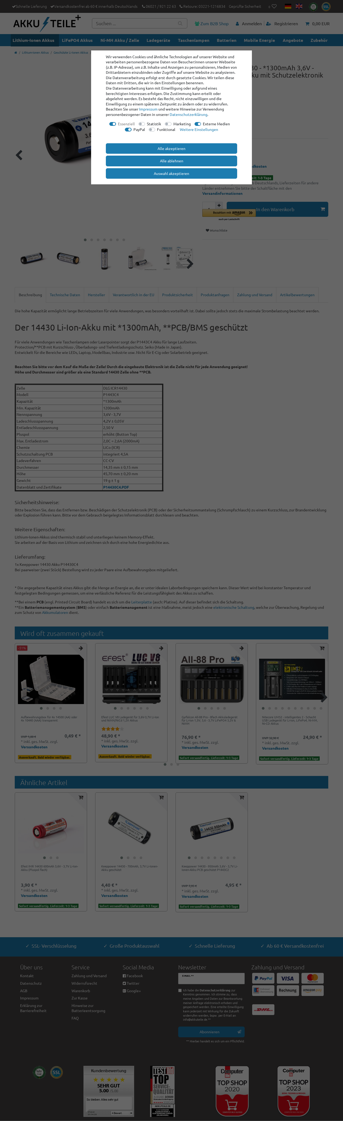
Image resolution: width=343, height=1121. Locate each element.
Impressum (148, 109)
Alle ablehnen (171, 160)
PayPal (139, 129)
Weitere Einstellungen (199, 129)
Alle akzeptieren (171, 148)
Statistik (154, 123)
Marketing (182, 123)
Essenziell (126, 123)
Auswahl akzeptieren (171, 173)
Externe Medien (216, 123)
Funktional (166, 129)
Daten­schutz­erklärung (188, 114)
